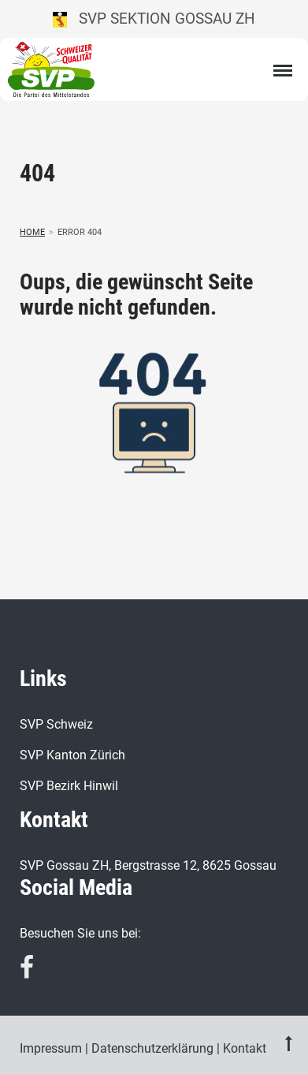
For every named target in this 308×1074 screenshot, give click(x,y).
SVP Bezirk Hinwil (69, 785)
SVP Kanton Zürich (72, 755)
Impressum (51, 1048)
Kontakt (244, 1048)
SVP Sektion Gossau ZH (153, 18)
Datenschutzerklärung (152, 1048)
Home (32, 232)
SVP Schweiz (56, 724)
